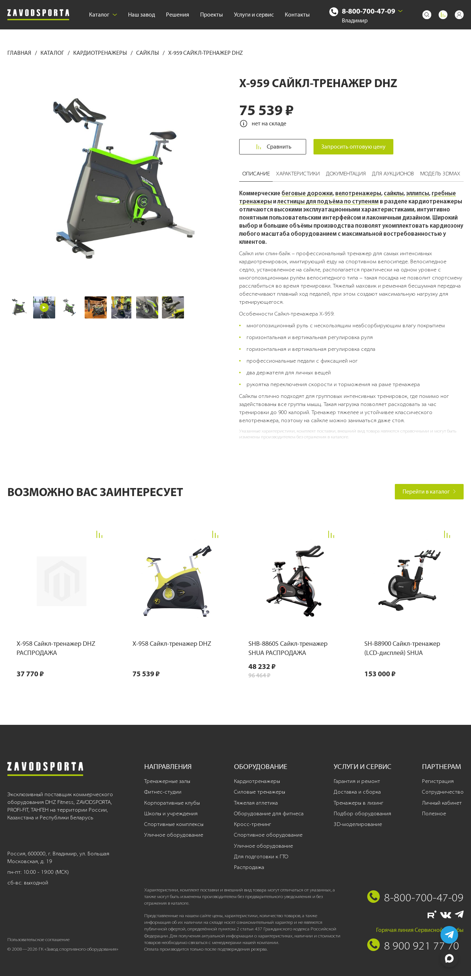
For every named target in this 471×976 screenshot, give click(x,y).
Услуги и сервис (254, 14)
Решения (177, 14)
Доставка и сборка (357, 792)
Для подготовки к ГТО (261, 856)
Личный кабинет (442, 803)
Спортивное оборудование (268, 835)
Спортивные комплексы (173, 824)
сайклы (394, 193)
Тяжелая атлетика (256, 803)
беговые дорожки (307, 193)
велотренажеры (358, 193)
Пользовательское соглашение (38, 939)
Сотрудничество (443, 792)
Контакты (297, 14)
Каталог (103, 14)
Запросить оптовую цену (354, 146)
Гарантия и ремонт (357, 781)
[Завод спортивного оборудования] (38, 15)
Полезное (434, 813)
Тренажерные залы (167, 781)
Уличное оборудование (173, 835)
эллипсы (417, 193)
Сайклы (148, 52)
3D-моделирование (358, 824)
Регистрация (438, 781)
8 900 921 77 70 (421, 945)
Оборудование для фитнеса (269, 813)
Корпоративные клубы (172, 803)
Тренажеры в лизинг (358, 803)
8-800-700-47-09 (368, 10)
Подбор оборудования (362, 813)
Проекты (211, 14)
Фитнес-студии (162, 792)
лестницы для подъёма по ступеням (328, 201)
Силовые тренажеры (259, 792)
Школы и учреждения (171, 813)
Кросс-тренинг (252, 824)
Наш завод (141, 14)
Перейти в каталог (429, 491)
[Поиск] (426, 14)
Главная (19, 52)
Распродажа (249, 867)
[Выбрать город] (400, 11)
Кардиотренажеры (100, 52)
